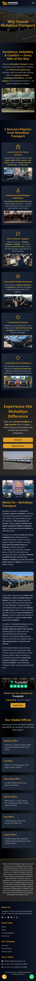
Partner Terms (7, 951)
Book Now (18, 440)
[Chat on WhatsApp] (31, 976)
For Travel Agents (8, 933)
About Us (5, 945)
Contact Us (5, 936)
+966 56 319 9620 (20, 964)
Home (4, 927)
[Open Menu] (33, 3)
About (4, 930)
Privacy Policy (6, 948)
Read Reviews (18, 705)
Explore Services (18, 446)
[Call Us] (4, 976)
